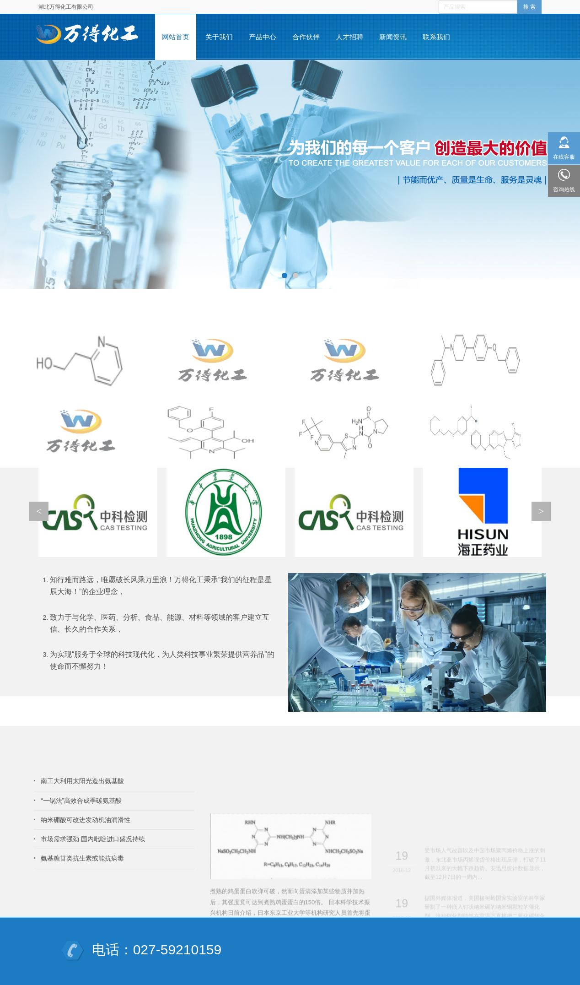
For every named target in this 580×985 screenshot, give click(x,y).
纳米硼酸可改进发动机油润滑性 (85, 819)
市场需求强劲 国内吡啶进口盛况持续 (93, 839)
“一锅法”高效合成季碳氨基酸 (81, 800)
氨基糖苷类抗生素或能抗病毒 (82, 858)
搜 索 (529, 7)
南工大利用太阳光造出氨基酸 (82, 781)
